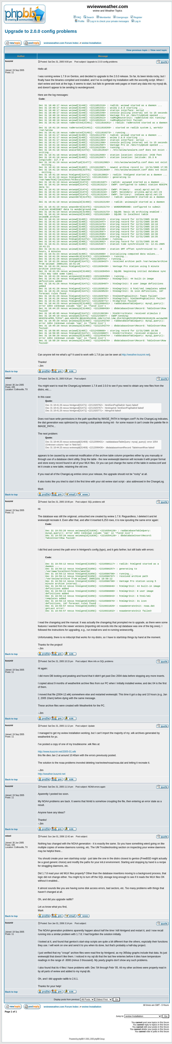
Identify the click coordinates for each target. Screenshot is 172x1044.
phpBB (80, 1039)
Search (89, 17)
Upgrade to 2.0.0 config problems (41, 31)
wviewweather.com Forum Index (61, 43)
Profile (79, 21)
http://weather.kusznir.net (135, 354)
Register (136, 17)
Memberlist (103, 17)
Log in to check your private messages (108, 21)
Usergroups (120, 17)
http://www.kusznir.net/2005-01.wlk (57, 751)
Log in (136, 21)
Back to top (11, 371)
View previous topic (137, 50)
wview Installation (91, 43)
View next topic (158, 50)
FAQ (77, 17)
